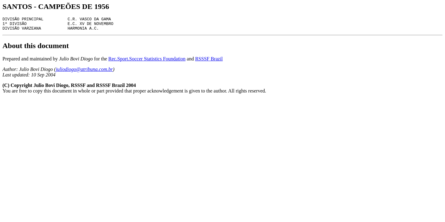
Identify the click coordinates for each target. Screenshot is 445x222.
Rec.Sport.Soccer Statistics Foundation (147, 61)
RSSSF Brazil (208, 61)
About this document (35, 48)
